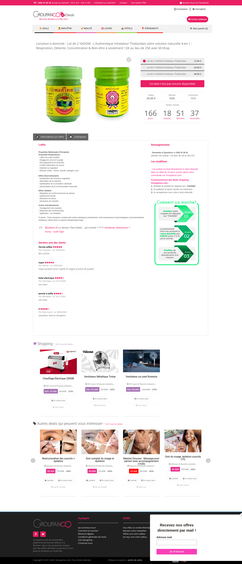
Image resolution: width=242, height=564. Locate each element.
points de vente (135, 560)
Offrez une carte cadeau (134, 533)
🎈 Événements (150, 28)
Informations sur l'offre (49, 137)
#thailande (109, 227)
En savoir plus (58, 400)
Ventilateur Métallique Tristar (100, 376)
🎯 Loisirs (106, 28)
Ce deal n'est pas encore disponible (172, 84)
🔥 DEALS (44, 28)
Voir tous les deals (64, 344)
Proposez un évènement (179, 530)
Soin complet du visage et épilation (100, 460)
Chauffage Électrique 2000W (58, 378)
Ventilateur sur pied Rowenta (141, 376)
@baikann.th (51, 227)
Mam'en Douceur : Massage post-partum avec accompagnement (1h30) (141, 461)
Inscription (199, 9)
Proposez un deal (176, 527)
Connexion (181, 9)
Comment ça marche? (105, 3)
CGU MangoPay (85, 540)
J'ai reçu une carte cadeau (135, 536)
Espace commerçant (177, 533)
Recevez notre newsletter (135, 530)
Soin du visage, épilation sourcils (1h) (183, 458)
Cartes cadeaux (197, 19)
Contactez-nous (85, 543)
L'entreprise (77, 137)
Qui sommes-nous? (87, 527)
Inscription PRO (138, 3)
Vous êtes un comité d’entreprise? (138, 527)
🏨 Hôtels (127, 28)
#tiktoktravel (122, 227)
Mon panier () (200, 28)
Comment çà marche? (88, 530)
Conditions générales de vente (92, 536)
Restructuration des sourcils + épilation (58, 460)
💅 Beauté (86, 28)
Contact (123, 3)
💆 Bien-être (65, 28)
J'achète (49, 480)
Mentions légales (86, 533)
